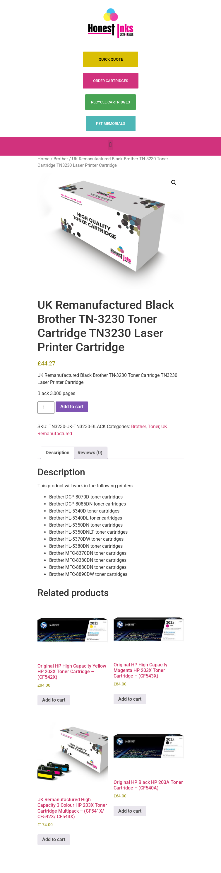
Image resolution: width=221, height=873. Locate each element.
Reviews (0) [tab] (90, 452)
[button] (110, 145)
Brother (61, 158)
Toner (153, 426)
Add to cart (71, 406)
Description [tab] (57, 452)
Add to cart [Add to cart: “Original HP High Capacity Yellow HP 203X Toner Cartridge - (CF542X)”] (53, 700)
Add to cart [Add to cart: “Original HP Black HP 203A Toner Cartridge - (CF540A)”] (129, 811)
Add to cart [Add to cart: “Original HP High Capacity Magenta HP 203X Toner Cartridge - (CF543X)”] (129, 699)
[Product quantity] (45, 407)
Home (43, 158)
